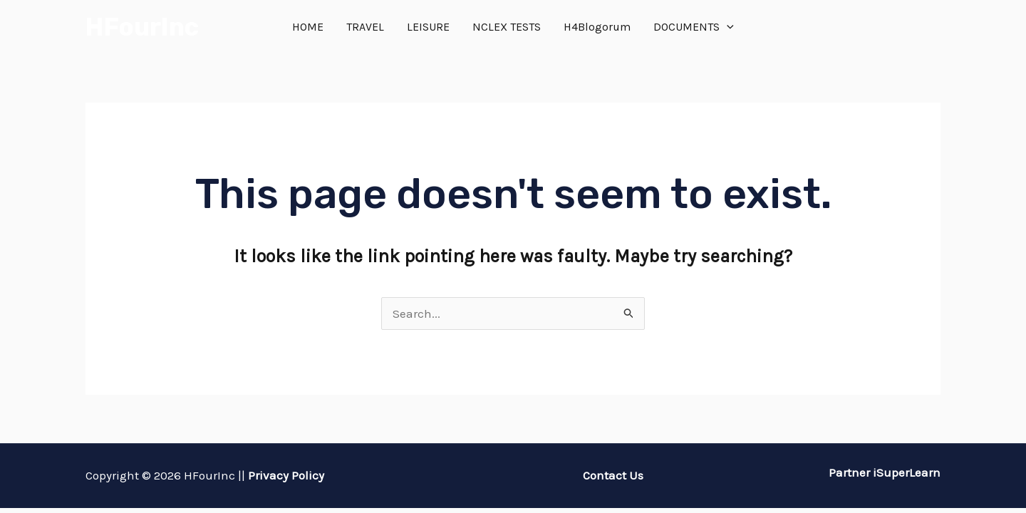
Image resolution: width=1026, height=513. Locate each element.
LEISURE (428, 26)
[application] (727, 27)
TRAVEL (365, 26)
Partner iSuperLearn (883, 472)
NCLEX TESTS (506, 26)
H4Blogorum (597, 26)
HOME (307, 26)
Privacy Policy (286, 475)
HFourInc (142, 27)
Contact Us (613, 475)
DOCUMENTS (693, 27)
